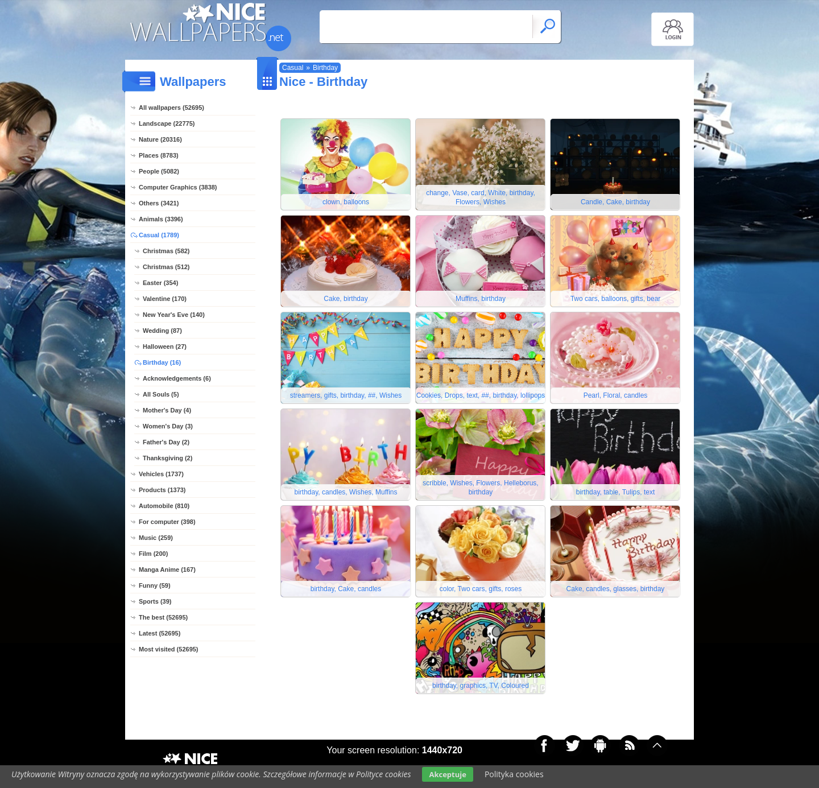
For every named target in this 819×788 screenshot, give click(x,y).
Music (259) (156, 537)
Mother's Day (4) (167, 410)
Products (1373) (162, 489)
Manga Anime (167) (167, 569)
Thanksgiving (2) (167, 458)
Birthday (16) (162, 362)
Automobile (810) (164, 505)
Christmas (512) (166, 266)
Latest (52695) (159, 633)
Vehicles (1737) (161, 474)
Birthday (325, 68)
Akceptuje (447, 774)
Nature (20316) (160, 139)
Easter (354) (160, 282)
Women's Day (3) (168, 426)
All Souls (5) (161, 394)
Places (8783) (159, 155)
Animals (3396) (161, 219)
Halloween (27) (165, 346)
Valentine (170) (165, 298)
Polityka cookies (514, 774)
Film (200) (153, 553)
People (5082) (159, 171)
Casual (292, 68)
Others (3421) (159, 203)
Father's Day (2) (166, 442)
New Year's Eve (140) (174, 314)
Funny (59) (155, 585)
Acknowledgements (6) (177, 378)
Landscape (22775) (167, 123)
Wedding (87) (162, 330)
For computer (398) (167, 521)
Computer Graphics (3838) (178, 187)
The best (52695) (163, 617)
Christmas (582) (166, 250)
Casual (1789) (159, 235)
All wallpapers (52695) (171, 107)
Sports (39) (155, 601)
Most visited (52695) (168, 649)
